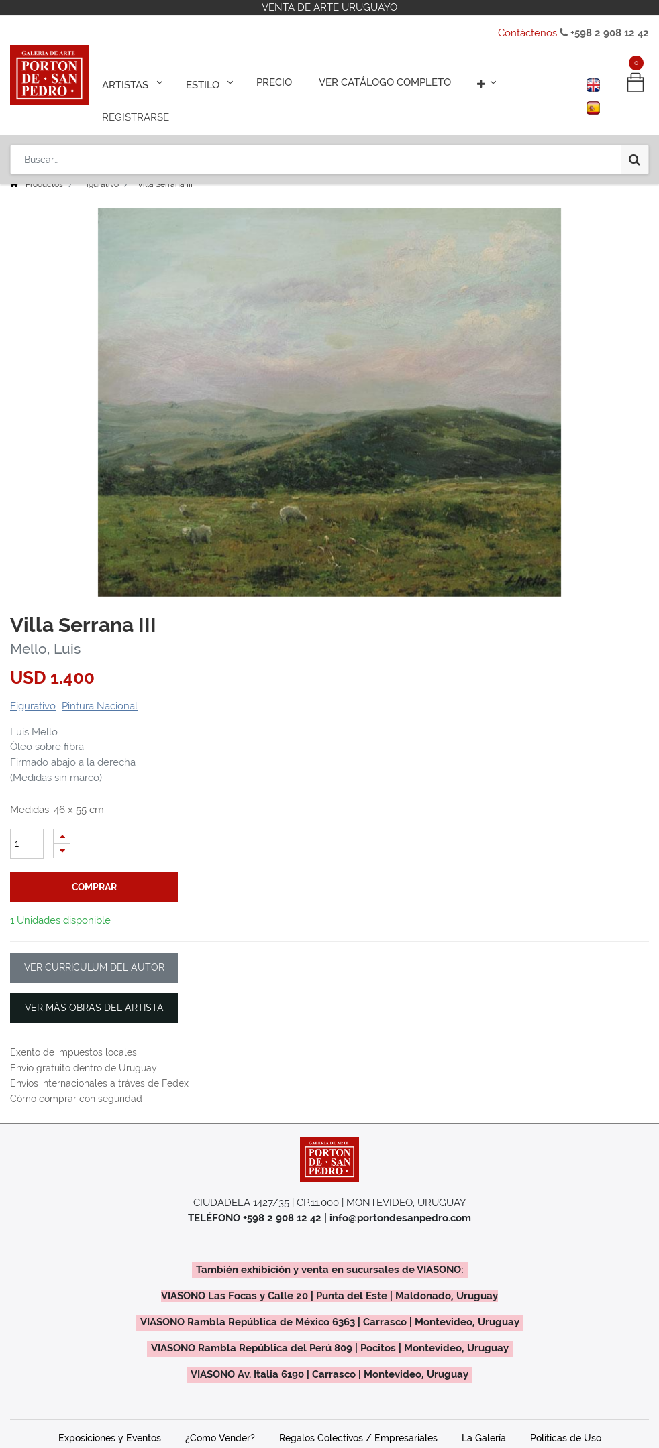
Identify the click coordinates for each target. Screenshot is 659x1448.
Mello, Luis (45, 629)
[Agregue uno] (62, 817)
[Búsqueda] (634, 122)
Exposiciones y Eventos (109, 1393)
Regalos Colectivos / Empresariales (358, 1393)
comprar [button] (94, 868)
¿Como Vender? (220, 1393)
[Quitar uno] (62, 832)
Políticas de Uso (565, 1393)
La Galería (484, 1393)
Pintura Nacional (100, 687)
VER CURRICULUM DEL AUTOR (94, 923)
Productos (44, 165)
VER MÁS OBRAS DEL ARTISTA (94, 963)
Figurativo (100, 165)
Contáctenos (527, 33)
